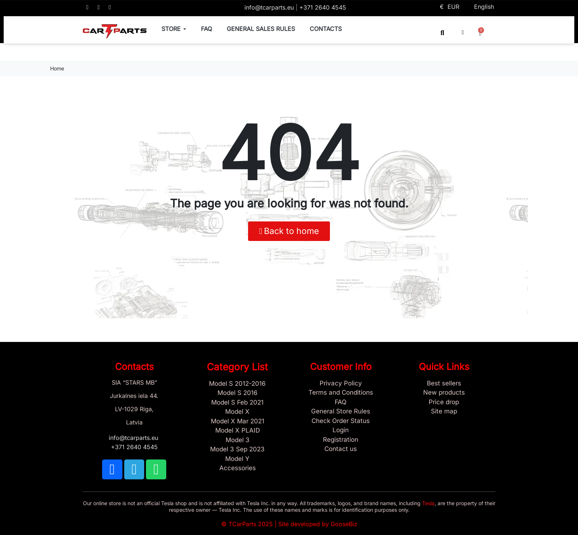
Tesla (428, 503)
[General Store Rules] (341, 411)
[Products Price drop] (444, 402)
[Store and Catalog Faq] (341, 402)
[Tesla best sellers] (444, 383)
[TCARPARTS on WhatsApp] (110, 7)
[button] (442, 33)
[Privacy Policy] (341, 383)
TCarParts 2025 (251, 524)
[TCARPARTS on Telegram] (99, 7)
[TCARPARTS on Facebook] (87, 7)
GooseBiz (344, 524)
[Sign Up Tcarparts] (341, 440)
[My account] (463, 32)
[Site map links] (444, 411)
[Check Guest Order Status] (341, 421)
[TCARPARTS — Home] (115, 31)
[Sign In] (341, 430)
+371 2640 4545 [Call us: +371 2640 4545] (322, 7)
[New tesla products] (444, 393)
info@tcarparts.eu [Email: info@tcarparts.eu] (270, 7)
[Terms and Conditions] (341, 393)
